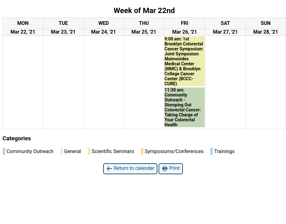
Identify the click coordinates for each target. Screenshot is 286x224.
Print (170, 168)
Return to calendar (130, 168)
